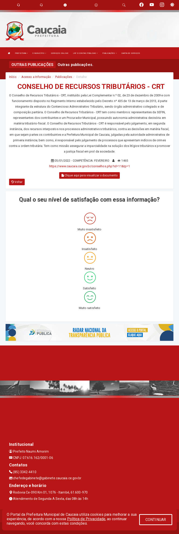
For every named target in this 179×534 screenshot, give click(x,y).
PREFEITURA (21, 53)
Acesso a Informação (36, 77)
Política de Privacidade (86, 519)
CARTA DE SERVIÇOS (130, 53)
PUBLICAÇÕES (109, 53)
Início (13, 77)
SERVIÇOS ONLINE (60, 53)
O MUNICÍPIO (39, 53)
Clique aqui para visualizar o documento (89, 175)
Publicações (63, 77)
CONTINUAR (155, 519)
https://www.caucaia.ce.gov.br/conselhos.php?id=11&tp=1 (89, 166)
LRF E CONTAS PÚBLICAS (85, 53)
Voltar (16, 182)
